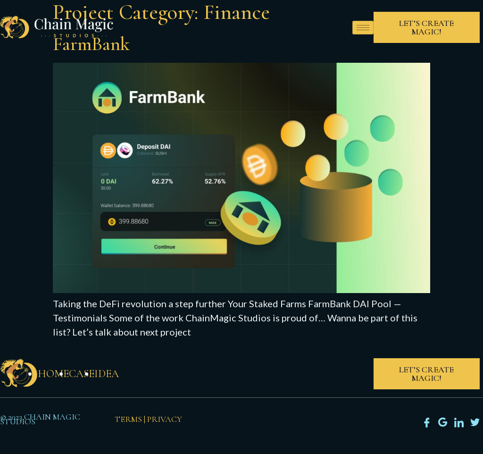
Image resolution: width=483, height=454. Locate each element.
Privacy (164, 419)
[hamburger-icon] (363, 27)
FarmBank (91, 44)
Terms (128, 419)
